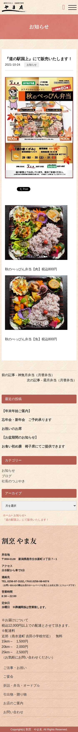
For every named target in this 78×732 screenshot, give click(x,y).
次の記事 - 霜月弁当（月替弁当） (51, 380)
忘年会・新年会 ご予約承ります (27, 419)
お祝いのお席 (12, 428)
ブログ (7, 476)
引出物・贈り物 (15, 694)
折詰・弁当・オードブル (21, 685)
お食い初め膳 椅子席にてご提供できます (33, 446)
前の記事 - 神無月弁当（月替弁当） (28, 375)
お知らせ (32, 64)
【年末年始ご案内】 (17, 411)
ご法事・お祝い (15, 668)
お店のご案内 (13, 703)
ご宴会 (8, 676)
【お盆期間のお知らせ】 (20, 437)
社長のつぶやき (13, 481)
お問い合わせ (13, 712)
